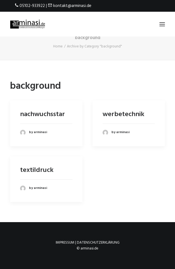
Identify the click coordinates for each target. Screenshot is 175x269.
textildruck (37, 170)
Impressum (65, 243)
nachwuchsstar (42, 114)
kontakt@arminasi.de (72, 6)
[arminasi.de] (27, 24)
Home (58, 46)
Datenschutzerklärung (98, 243)
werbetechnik (123, 114)
